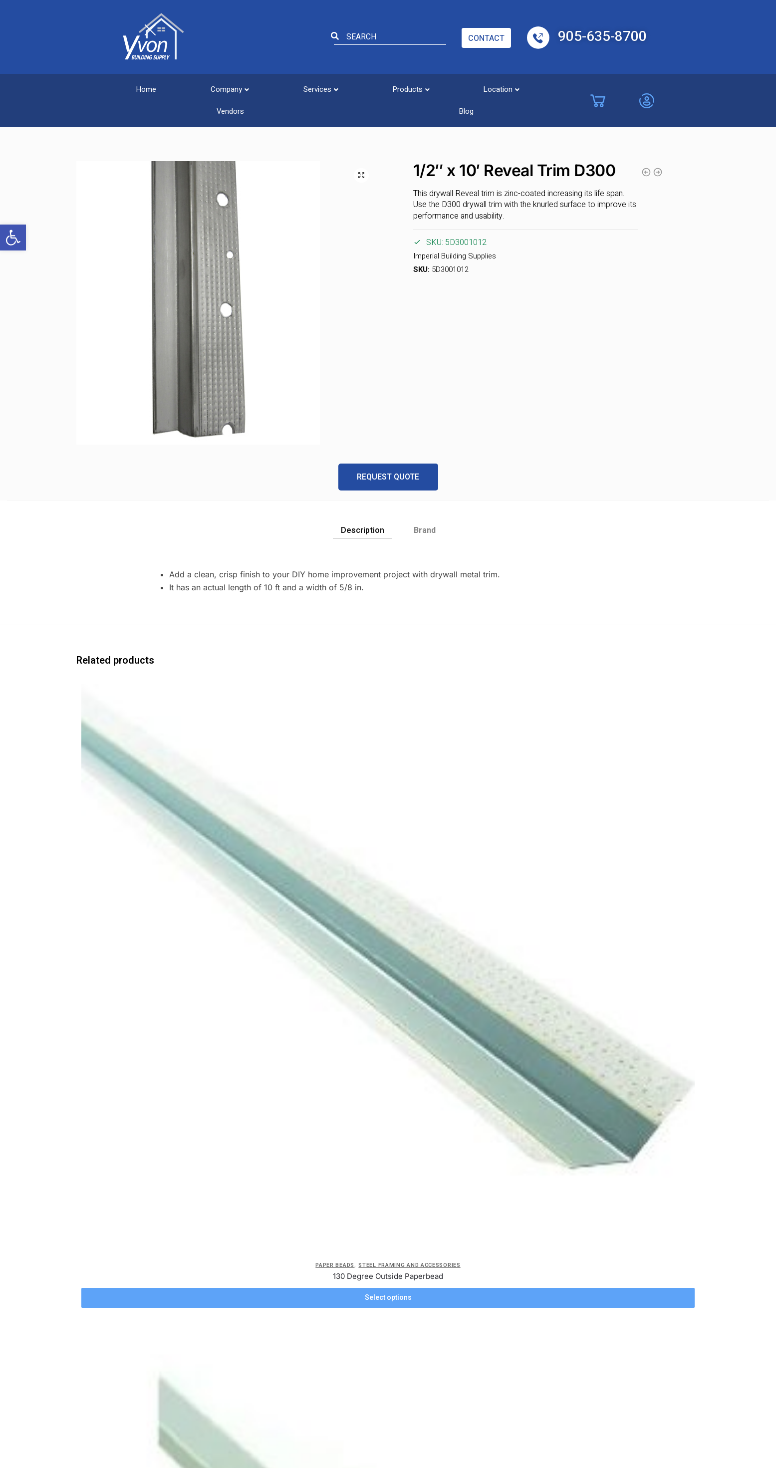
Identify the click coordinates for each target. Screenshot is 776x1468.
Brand (425, 530)
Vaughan (363, 1227)
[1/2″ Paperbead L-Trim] (323, 751)
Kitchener (449, 1319)
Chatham (363, 1282)
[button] (13, 237)
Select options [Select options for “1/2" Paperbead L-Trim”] (322, 876)
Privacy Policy (234, 1209)
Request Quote (388, 477)
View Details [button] (153, 1106)
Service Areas (233, 1264)
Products (352, 86)
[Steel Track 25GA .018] (492, 751)
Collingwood (454, 1264)
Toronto (509, 1319)
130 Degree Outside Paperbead (153, 845)
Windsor (362, 1301)
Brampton (449, 1227)
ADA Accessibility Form (294, 1261)
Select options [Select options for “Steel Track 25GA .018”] (492, 876)
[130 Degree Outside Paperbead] (154, 746)
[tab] (362, 527)
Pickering (512, 1282)
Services (278, 86)
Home (137, 86)
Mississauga (517, 1227)
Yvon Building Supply (301, 1395)
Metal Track (460, 836)
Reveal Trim (179, 114)
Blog (555, 86)
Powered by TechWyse (388, 1414)
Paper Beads (121, 826)
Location (427, 86)
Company (204, 86)
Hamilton (447, 1301)
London (509, 1209)
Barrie (442, 1209)
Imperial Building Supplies (454, 256)
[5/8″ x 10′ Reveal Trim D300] (154, 981)
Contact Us (291, 1227)
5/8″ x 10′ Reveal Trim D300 (153, 1085)
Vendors (497, 86)
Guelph (444, 1282)
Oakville (509, 1264)
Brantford (448, 1245)
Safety (283, 1296)
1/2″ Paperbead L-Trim (322, 855)
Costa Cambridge (378, 1245)
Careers (222, 1227)
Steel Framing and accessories (97, 114)
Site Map (287, 1314)
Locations (369, 1179)
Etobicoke (366, 1264)
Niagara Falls (517, 1245)
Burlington (365, 1209)
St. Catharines (519, 1301)
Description (362, 530)
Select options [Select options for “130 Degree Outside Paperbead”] (153, 876)
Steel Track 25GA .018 (492, 855)
